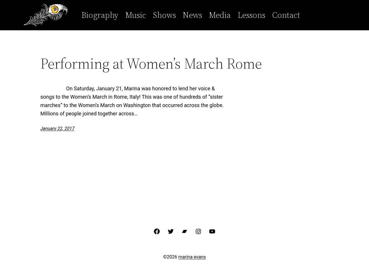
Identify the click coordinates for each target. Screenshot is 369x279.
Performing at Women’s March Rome (151, 63)
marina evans (192, 257)
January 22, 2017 (57, 128)
